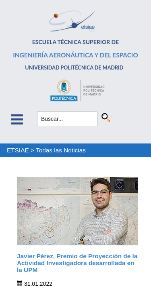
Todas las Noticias (61, 150)
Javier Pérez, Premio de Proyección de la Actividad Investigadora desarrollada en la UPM (77, 263)
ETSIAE (18, 150)
